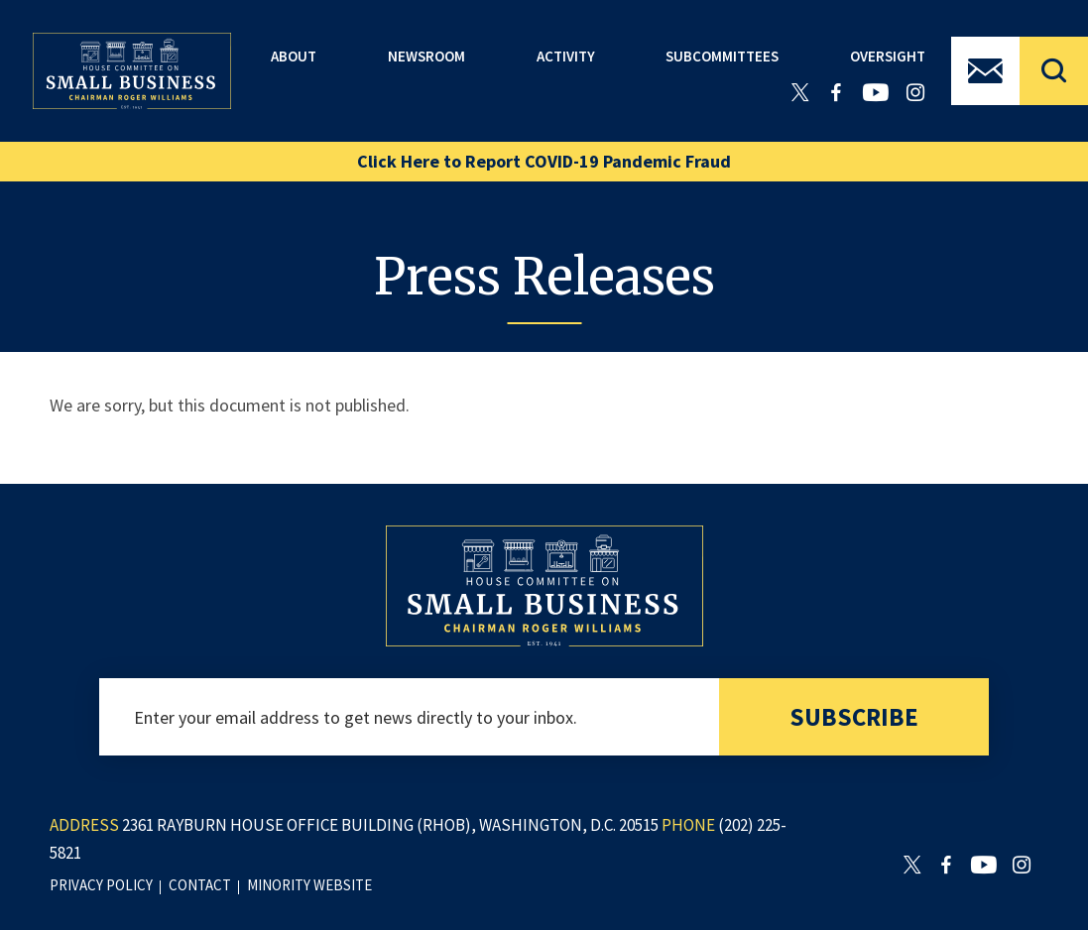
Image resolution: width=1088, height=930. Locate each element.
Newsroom (426, 56)
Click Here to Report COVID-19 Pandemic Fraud (544, 161)
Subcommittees (722, 56)
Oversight (887, 56)
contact (200, 884)
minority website (309, 884)
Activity (566, 56)
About (293, 56)
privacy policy (101, 884)
